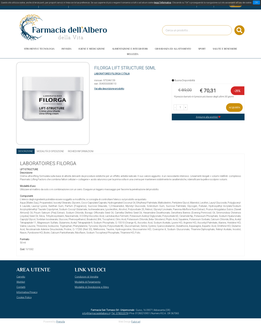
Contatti (20, 287)
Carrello (20, 276)
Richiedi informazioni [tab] (80, 151)
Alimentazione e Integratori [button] (130, 48)
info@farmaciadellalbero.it (96, 313)
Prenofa (60, 321)
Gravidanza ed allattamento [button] (173, 48)
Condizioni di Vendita (86, 276)
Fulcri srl (135, 321)
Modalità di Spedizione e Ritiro (92, 287)
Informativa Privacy (26, 292)
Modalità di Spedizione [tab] (50, 151)
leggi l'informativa (162, 2)
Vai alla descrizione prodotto (109, 88)
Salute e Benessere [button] (225, 48)
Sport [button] (202, 48)
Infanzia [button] (66, 48)
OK (256, 2)
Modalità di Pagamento (88, 281)
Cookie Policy (24, 297)
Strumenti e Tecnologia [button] (39, 48)
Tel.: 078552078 (120, 313)
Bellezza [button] (132, 54)
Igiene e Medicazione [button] (92, 48)
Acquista (234, 107)
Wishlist (20, 281)
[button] (175, 107)
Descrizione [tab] (25, 151)
